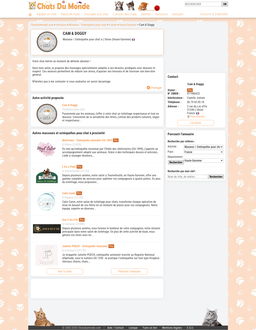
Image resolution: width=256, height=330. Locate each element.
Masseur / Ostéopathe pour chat (87, 24)
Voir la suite (65, 271)
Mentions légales (172, 327)
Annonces (161, 14)
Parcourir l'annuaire (129, 271)
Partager (154, 88)
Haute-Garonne (128, 24)
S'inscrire (205, 14)
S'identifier (221, 14)
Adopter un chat (46, 14)
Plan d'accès (197, 116)
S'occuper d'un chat (96, 14)
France (113, 24)
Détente (146, 14)
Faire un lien (150, 327)
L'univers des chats (125, 14)
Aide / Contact (115, 327)
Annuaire (177, 14)
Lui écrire (195, 123)
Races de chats (70, 14)
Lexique (133, 327)
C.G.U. (190, 327)
